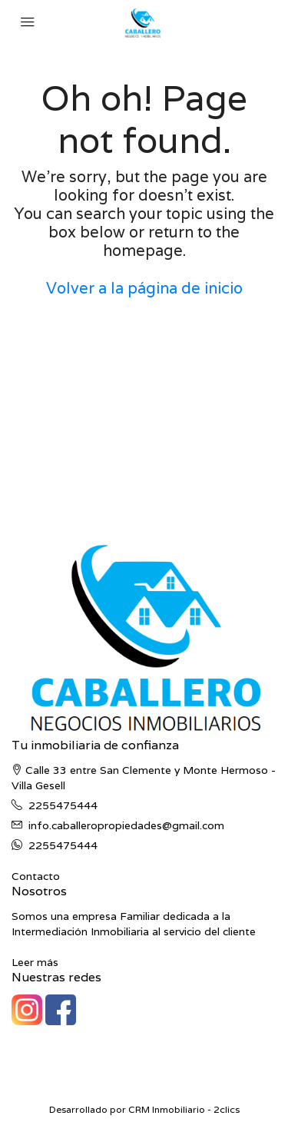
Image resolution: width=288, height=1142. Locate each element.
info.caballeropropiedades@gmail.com (126, 825)
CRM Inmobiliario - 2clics (184, 1109)
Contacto (36, 876)
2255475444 (63, 805)
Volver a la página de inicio (144, 288)
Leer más (35, 962)
